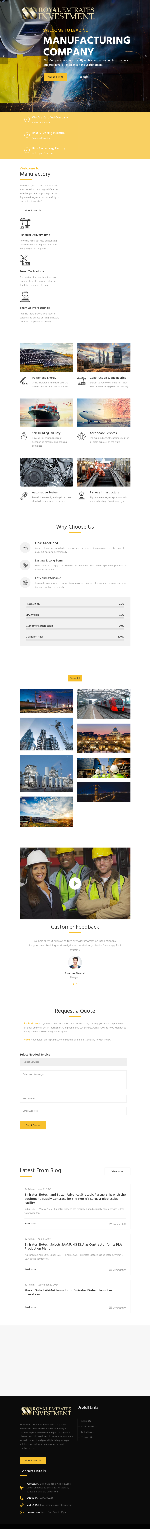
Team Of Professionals (35, 308)
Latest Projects (89, 1427)
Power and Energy (44, 377)
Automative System (45, 492)
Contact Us (87, 1438)
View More (117, 1172)
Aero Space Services (103, 433)
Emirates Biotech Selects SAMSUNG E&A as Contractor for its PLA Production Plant (73, 1246)
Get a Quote (87, 1432)
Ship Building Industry (46, 433)
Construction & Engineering (108, 377)
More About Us (33, 211)
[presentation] (103, 1140)
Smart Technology (32, 271)
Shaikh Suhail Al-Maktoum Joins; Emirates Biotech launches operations (68, 1292)
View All (75, 678)
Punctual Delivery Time (35, 235)
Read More (31, 1224)
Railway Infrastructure (104, 492)
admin (31, 1189)
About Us (86, 1421)
